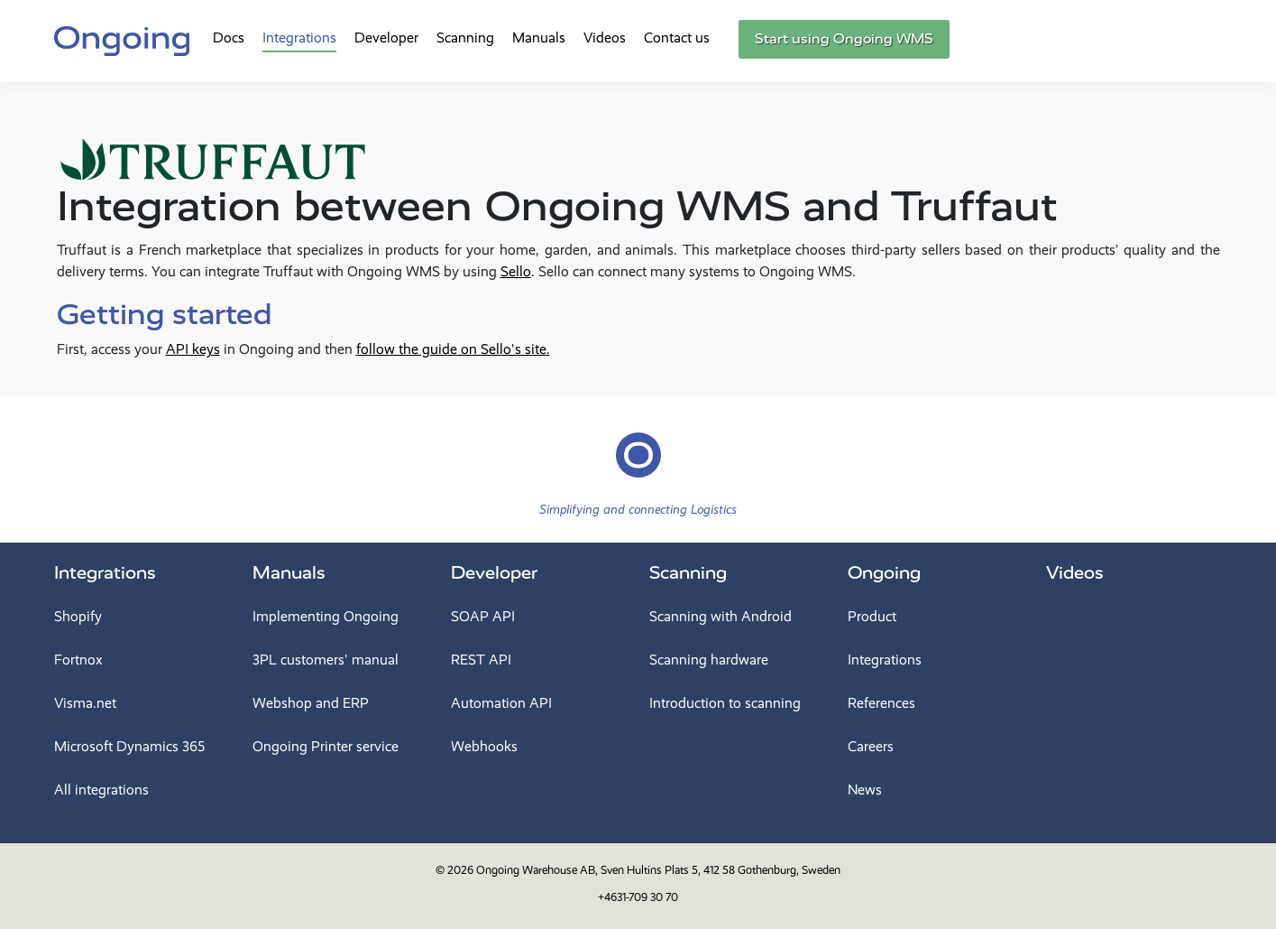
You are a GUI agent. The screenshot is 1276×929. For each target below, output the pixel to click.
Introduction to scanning (725, 702)
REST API (481, 659)
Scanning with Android (720, 616)
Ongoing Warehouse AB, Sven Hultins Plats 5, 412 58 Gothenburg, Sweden (658, 870)
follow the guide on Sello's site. (453, 349)
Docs (228, 37)
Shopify (78, 616)
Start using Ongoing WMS (844, 39)
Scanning (465, 37)
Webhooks (484, 746)
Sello (515, 271)
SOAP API (483, 616)
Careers (871, 746)
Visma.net (85, 702)
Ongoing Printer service (325, 746)
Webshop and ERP (310, 702)
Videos (604, 37)
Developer (386, 37)
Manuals (538, 37)
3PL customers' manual (325, 659)
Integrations (299, 37)
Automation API (501, 702)
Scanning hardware (708, 659)
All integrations (101, 789)
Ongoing (884, 572)
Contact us (677, 37)
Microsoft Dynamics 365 (129, 746)
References (881, 702)
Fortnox (78, 659)
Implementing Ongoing (325, 616)
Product (872, 616)
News (865, 789)
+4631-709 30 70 (638, 897)
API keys (193, 349)
